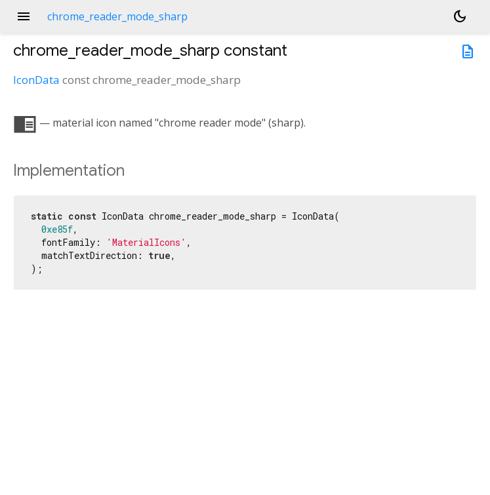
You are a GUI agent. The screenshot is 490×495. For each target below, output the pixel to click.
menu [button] (23, 16)
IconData (36, 79)
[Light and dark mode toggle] (459, 16)
